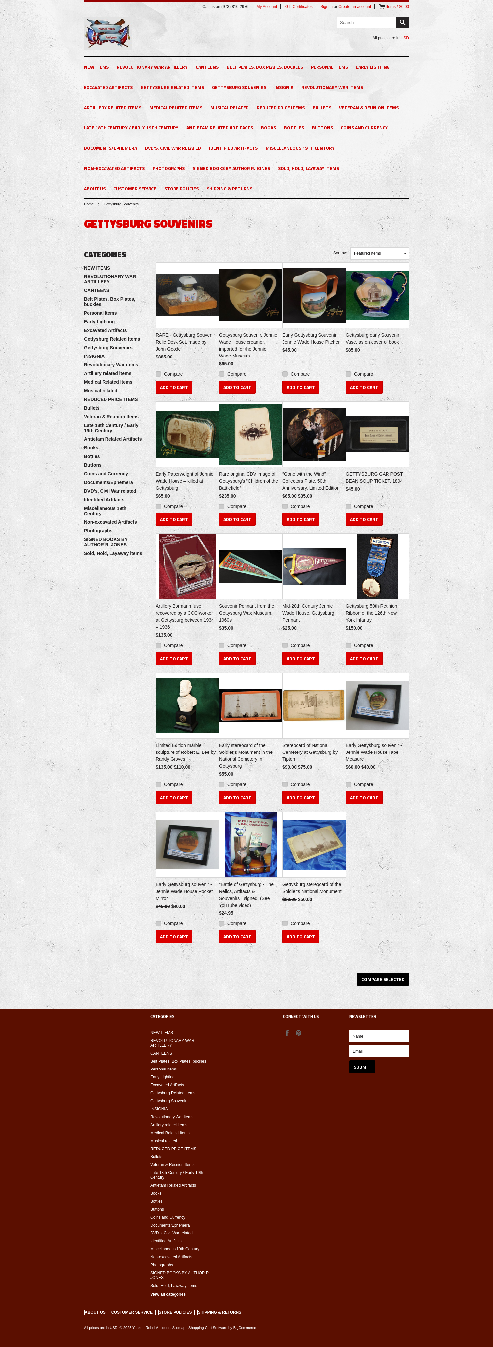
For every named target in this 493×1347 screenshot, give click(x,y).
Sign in (326, 6)
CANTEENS (207, 66)
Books (268, 127)
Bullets (322, 107)
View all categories (168, 1294)
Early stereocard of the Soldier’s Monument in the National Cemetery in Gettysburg (246, 756)
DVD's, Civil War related (173, 147)
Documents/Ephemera (110, 147)
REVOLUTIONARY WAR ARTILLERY (152, 66)
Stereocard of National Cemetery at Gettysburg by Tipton (310, 752)
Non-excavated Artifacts (114, 168)
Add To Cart (174, 387)
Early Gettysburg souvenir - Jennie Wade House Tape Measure (374, 752)
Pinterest (298, 1033)
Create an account (354, 6)
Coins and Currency (364, 127)
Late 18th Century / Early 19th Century (131, 127)
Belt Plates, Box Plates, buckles (265, 66)
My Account (266, 6)
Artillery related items (112, 107)
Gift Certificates (299, 6)
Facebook (287, 1033)
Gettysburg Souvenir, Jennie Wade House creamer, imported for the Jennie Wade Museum (248, 345)
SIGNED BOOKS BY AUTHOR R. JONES (231, 168)
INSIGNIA (283, 87)
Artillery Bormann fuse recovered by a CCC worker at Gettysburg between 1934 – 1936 (185, 616)
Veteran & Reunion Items (369, 107)
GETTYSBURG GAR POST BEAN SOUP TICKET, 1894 (374, 477)
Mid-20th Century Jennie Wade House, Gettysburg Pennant (308, 613)
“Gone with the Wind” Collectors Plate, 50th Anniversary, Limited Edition (310, 481)
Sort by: (340, 253)
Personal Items (329, 66)
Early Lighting (373, 66)
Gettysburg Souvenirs (239, 87)
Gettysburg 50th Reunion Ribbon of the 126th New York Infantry (371, 613)
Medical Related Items (175, 107)
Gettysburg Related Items (172, 87)
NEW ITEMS (96, 66)
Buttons (322, 127)
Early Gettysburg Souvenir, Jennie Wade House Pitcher (311, 338)
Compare (173, 374)
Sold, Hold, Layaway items (308, 168)
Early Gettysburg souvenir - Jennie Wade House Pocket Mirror (184, 891)
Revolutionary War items (332, 87)
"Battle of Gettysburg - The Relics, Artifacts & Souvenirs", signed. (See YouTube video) (246, 895)
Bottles (294, 127)
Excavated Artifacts (108, 87)
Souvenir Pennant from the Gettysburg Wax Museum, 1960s (246, 613)
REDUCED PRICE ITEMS (281, 107)
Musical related (229, 107)
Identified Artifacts (233, 147)
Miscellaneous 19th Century (300, 147)
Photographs (169, 168)
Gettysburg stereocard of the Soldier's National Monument (312, 888)
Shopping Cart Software (207, 1328)
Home (89, 204)
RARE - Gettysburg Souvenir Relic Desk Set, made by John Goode (185, 342)
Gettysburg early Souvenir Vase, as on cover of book (372, 338)
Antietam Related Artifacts (219, 127)
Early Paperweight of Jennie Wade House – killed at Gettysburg (184, 481)
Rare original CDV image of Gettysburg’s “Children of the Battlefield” (248, 481)
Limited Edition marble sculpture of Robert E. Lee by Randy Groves (186, 752)
